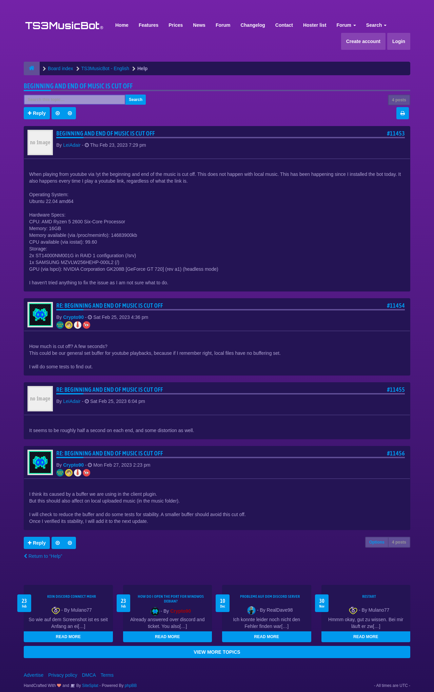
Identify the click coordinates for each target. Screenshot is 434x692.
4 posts (399, 100)
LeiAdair (71, 145)
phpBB (131, 685)
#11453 (396, 133)
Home (122, 25)
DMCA (89, 675)
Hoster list (314, 25)
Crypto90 (73, 317)
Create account (363, 41)
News (199, 25)
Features (148, 25)
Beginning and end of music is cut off (78, 86)
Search (376, 25)
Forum (223, 25)
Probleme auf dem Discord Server (270, 596)
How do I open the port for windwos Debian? (171, 599)
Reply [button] (37, 113)
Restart (369, 596)
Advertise (33, 675)
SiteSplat (89, 685)
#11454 (396, 305)
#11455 (396, 389)
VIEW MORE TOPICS (217, 652)
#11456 (396, 453)
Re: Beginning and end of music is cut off (109, 305)
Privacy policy (62, 675)
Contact (284, 25)
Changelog (252, 25)
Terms (107, 675)
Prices (176, 25)
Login (398, 41)
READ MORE (68, 636)
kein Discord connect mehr (71, 596)
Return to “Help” (43, 556)
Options (376, 542)
